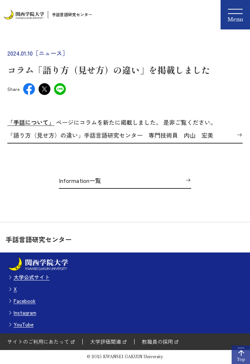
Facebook (25, 300)
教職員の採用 (157, 341)
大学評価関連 (105, 341)
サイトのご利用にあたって (38, 341)
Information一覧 (80, 181)
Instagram (25, 312)
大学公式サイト (32, 277)
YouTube (23, 324)
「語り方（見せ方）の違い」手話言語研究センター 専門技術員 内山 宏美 (113, 135)
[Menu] (235, 14)
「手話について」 (30, 122)
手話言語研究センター (72, 14)
